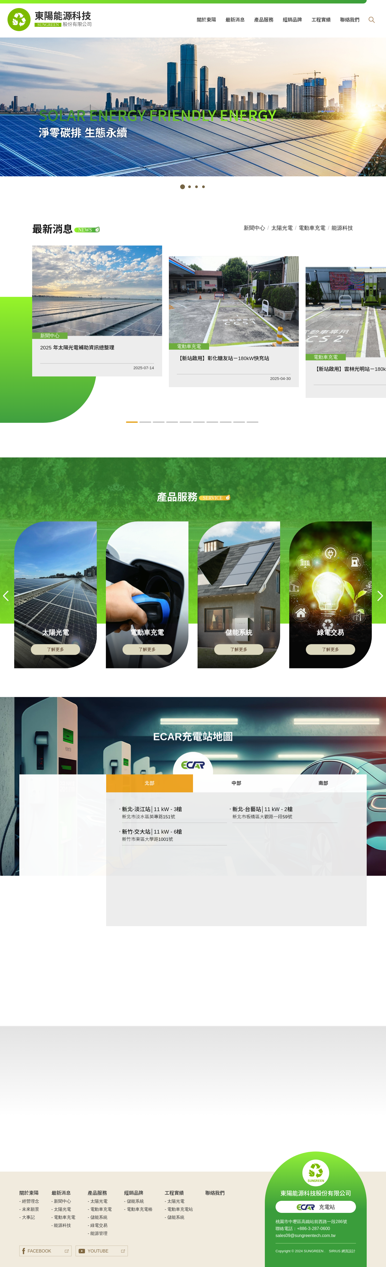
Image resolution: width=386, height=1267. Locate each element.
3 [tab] (196, 186)
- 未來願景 (29, 1209)
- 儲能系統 (97, 1217)
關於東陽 (206, 20)
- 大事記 (27, 1217)
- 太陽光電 (61, 1209)
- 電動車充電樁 (138, 1209)
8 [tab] (226, 429)
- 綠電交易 (97, 1225)
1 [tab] (182, 186)
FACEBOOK (36, 1251)
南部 (323, 790)
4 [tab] (203, 186)
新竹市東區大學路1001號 (147, 846)
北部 (149, 790)
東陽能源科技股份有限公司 (315, 1178)
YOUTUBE (93, 1251)
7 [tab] (213, 429)
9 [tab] (240, 429)
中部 (236, 790)
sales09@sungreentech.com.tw (305, 1235)
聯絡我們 (349, 20)
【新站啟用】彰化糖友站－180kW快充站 (223, 365)
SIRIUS (334, 1251)
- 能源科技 (61, 1225)
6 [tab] (199, 429)
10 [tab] (253, 429)
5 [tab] (186, 429)
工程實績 (321, 20)
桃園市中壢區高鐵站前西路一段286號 (311, 1221)
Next (380, 603)
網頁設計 (348, 1251)
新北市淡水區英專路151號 (148, 824)
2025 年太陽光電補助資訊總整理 (77, 355)
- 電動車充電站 (179, 1209)
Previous (6, 603)
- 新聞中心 (61, 1201)
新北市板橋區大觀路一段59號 (262, 824)
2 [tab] (189, 186)
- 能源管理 (97, 1233)
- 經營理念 (29, 1201)
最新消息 (235, 20)
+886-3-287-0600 (313, 1228)
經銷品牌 (292, 20)
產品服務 (263, 20)
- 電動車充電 (63, 1217)
